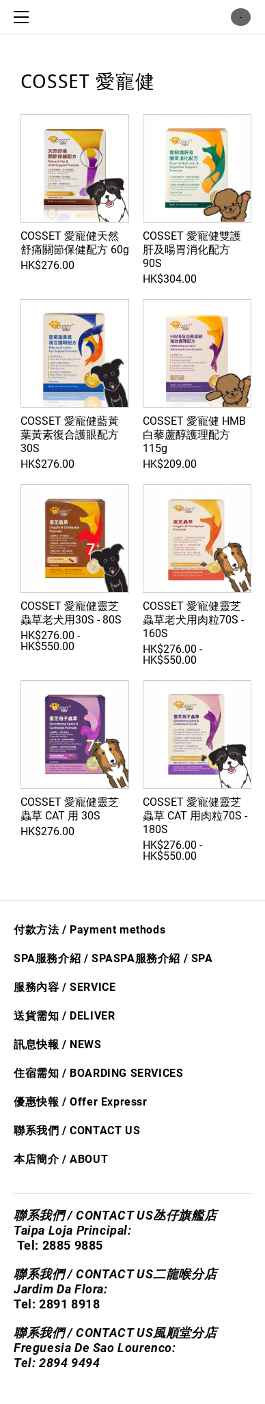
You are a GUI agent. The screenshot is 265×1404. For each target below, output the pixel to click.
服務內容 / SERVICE (64, 987)
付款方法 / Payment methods (89, 929)
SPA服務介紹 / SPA (63, 958)
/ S (189, 958)
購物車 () (241, 17)
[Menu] (24, 17)
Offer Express (106, 1101)
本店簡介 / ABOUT (61, 1159)
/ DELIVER (87, 1015)
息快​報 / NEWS (63, 1044)
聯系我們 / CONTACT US (77, 1130)
